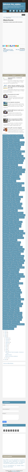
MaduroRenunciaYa (11, 267)
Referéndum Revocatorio (7, 183)
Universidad (5, 208)
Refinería (11, 294)
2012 (6, 359)
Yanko (4, 185)
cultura (18, 153)
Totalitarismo (5, 310)
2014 (6, 335)
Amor (4, 215)
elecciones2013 (11, 149)
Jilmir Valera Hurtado (13, 160)
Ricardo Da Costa (12, 299)
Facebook (10, 10)
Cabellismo (5, 224)
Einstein (14, 235)
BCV (4, 190)
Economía (20, 137)
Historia (17, 244)
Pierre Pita (5, 146)
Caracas (10, 224)
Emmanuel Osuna (6, 151)
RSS (20, 10)
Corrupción (11, 192)
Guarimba (9, 199)
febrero (7, 357)
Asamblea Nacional (19, 187)
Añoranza (15, 219)
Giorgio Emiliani (6, 176)
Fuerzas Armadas (6, 242)
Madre (4, 267)
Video (10, 142)
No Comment (20, 22)
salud (19, 185)
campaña (13, 153)
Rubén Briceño (13, 303)
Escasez (13, 174)
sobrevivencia (14, 324)
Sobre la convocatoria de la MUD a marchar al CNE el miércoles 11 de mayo (15, 120)
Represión (17, 294)
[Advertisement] (14, 62)
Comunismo (10, 158)
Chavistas (14, 190)
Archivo (21, 75)
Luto (19, 265)
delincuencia (5, 317)
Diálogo (17, 149)
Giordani (13, 242)
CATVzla (19, 221)
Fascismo (4, 144)
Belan (10, 221)
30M (12, 210)
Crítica (4, 137)
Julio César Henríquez (18, 258)
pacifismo (18, 319)
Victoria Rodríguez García (7, 312)
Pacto (16, 281)
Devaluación (21, 171)
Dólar (22, 158)
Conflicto (14, 171)
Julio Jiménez (12, 135)
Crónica (16, 192)
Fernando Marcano (18, 237)
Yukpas (4, 315)
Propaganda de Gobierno (7, 287)
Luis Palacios (14, 265)
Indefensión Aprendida (7, 249)
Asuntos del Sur (20, 217)
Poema (4, 206)
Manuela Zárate (20, 267)
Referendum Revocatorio (15, 292)
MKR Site (18, 471)
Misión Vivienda (12, 276)
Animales (15, 215)
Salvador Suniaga (6, 153)
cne (8, 185)
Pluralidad (19, 203)
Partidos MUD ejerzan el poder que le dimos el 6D (16, 111)
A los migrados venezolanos (14, 102)
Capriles (22, 169)
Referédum (5, 294)
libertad (4, 319)
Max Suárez (17, 146)
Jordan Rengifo (6, 178)
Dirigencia (12, 233)
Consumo (4, 192)
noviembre (8, 339)
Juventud (10, 260)
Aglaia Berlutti (5, 169)
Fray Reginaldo (13, 240)
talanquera (21, 324)
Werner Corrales (18, 312)
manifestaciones (18, 208)
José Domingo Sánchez (7, 258)
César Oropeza (6, 194)
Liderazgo (14, 262)
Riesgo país (20, 299)
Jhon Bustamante (6, 256)
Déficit (10, 235)
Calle (17, 169)
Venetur (16, 310)
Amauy (12, 212)
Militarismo (5, 276)
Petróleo (19, 283)
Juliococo (4, 260)
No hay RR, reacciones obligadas (15, 127)
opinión (13, 319)
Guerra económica (14, 176)
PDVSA (12, 201)
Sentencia (13, 306)
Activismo (16, 140)
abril (6, 349)
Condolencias (5, 228)
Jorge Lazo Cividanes (15, 178)
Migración (11, 274)
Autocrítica (12, 169)
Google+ (17, 10)
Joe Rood (13, 256)
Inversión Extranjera (14, 251)
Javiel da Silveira (6, 253)
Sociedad (18, 306)
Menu (23, 0)
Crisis (22, 142)
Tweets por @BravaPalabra (8, 363)
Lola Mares (20, 262)
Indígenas (15, 249)
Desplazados (5, 233)
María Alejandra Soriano (13, 269)
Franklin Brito (5, 240)
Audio (4, 219)
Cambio (8, 190)
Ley (3, 262)
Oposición (9, 162)
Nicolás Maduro (6, 201)
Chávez (4, 158)
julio (6, 345)
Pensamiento (13, 283)
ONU (12, 281)
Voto (22, 183)
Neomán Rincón (6, 281)
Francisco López (15, 151)
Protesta (10, 140)
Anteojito (4, 217)
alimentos (9, 315)
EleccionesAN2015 (6, 174)
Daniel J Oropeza (14, 194)
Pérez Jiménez (11, 290)
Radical (18, 290)
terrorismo (5, 326)
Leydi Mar (8, 262)
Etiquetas (14, 75)
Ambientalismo (19, 212)
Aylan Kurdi (9, 219)
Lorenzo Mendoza (6, 265)
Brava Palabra (12, 4)
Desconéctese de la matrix (13, 94)
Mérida (4, 278)
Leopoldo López (16, 199)
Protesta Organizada (17, 162)
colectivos (11, 208)
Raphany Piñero (6, 292)
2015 (6, 333)
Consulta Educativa (13, 228)
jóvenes (19, 317)
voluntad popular (12, 326)
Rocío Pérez (17, 301)
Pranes (8, 285)
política (9, 137)
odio (8, 319)
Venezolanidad (5, 165)
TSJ (19, 206)
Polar (4, 285)
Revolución (5, 299)
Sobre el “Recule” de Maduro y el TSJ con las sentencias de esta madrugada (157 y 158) (16, 86)
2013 (6, 336)
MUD (21, 144)
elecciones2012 (13, 165)
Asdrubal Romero (11, 217)
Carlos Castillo (17, 224)
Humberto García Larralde (13, 144)
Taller (12, 308)
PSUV (17, 201)
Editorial (4, 140)
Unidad (4, 149)
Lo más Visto (6, 75)
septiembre (8, 342)
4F (15, 210)
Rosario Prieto (5, 303)
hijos (15, 317)
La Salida (16, 260)
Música (4, 162)
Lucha (14, 137)
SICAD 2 (19, 303)
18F (3, 187)
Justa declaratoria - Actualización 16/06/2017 (15, 78)
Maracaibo (5, 269)
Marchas (20, 160)
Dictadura (11, 146)
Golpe (18, 242)
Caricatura (5, 171)
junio (6, 346)
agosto (7, 343)
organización (13, 185)
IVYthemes (14, 471)
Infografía (21, 249)
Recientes (23, 10)
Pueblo (9, 206)
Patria (14, 203)
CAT (14, 221)
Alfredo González (6, 212)
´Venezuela (18, 167)
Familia (19, 174)
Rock (11, 301)
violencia (12, 167)
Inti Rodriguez (5, 251)
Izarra (21, 251)
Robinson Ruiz (5, 301)
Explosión (11, 237)
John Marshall (19, 256)
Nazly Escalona (16, 278)
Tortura (16, 308)
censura (19, 315)
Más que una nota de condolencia (11, 356)
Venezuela (5, 135)
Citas (10, 171)
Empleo (19, 235)
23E (8, 210)
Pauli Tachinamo (6, 283)
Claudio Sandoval (10, 226)
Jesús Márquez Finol (15, 253)
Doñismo (21, 233)
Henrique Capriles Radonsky (8, 244)
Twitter (13, 10)
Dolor (17, 233)
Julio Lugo (5, 142)
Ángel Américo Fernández (7, 328)
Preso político (14, 285)
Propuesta (16, 287)
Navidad (9, 278)
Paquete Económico (6, 203)
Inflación (21, 151)
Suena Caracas (6, 308)
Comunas (18, 226)
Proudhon (5, 290)
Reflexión (14, 206)
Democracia (17, 158)
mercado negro (6, 167)
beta (14, 315)
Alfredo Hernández (10, 187)
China (4, 226)
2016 (6, 332)
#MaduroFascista (8, 20)
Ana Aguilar (9, 215)
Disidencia (19, 135)
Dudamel (4, 235)
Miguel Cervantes (18, 274)
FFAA (4, 199)
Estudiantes (5, 237)
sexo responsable (6, 324)
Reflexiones (16, 183)
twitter (4, 210)
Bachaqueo (5, 221)
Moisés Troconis (20, 276)
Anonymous (21, 215)
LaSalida (21, 260)
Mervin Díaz (5, 274)
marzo (7, 350)
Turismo (11, 310)
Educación (5, 160)
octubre (7, 340)
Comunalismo (20, 190)
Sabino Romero (6, 306)
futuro (11, 317)
